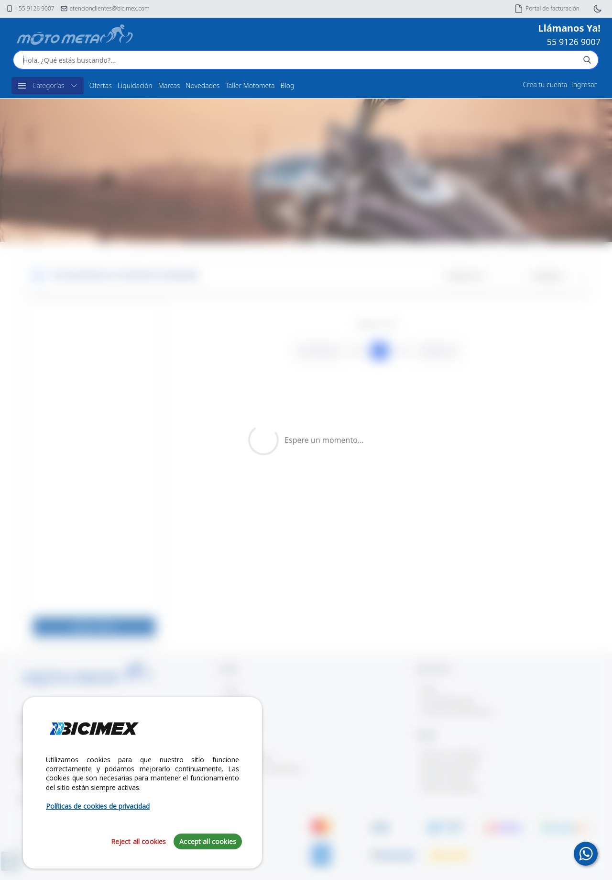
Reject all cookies (138, 841)
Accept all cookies (207, 841)
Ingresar (584, 84)
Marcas (169, 85)
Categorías (47, 85)
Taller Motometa (249, 85)
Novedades (202, 85)
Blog (288, 85)
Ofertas (100, 85)
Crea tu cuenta (545, 84)
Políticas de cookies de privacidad (98, 806)
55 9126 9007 (574, 41)
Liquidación (135, 85)
